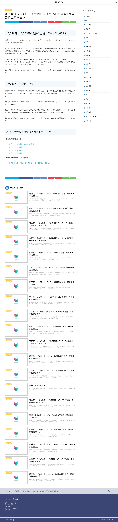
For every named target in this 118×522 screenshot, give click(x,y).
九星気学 (88, 64)
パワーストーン (90, 77)
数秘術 (87, 59)
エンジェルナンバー (92, 33)
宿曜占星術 (89, 112)
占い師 (87, 103)
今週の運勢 (8, 10)
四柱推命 (88, 24)
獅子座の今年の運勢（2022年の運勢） (22, 144)
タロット (88, 121)
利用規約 (7, 506)
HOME (87, 16)
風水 (86, 38)
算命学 (87, 29)
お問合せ (7, 510)
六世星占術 (89, 68)
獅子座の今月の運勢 (16, 147)
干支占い (88, 51)
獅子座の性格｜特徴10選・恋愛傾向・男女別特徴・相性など (29, 163)
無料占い (88, 90)
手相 (86, 73)
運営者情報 (9, 520)
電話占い (88, 94)
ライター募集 (9, 504)
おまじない (89, 86)
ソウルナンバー (90, 116)
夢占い (87, 42)
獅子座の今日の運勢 (16, 153)
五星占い (88, 108)
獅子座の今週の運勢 (16, 150)
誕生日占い (89, 20)
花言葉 (87, 81)
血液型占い (89, 46)
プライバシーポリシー (12, 508)
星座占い (88, 55)
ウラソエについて (10, 503)
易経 (86, 99)
